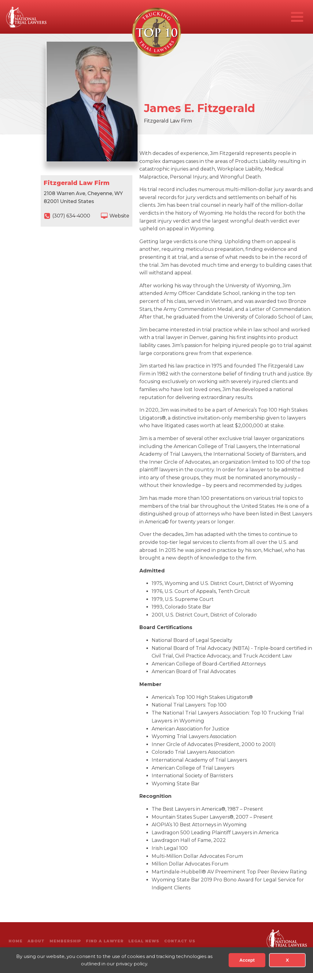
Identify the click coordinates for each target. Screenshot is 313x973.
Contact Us (179, 941)
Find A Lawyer (104, 941)
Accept (247, 960)
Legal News (143, 941)
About (36, 941)
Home (16, 941)
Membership (65, 941)
